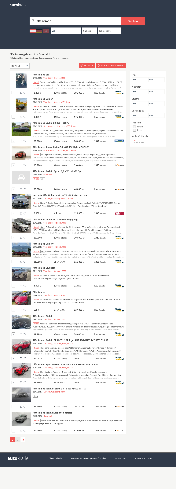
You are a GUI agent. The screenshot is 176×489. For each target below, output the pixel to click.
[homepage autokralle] (21, 4)
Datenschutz (120, 480)
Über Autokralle (55, 480)
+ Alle (134, 140)
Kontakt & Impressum (144, 480)
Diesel (139, 130)
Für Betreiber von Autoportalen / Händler (88, 480)
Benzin (140, 126)
